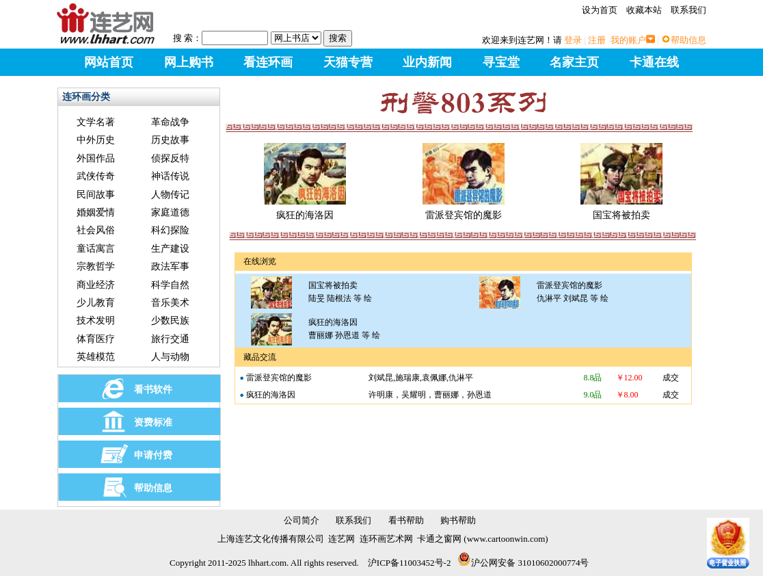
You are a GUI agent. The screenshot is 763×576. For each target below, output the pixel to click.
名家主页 (574, 62)
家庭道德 (170, 212)
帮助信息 (688, 40)
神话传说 (170, 176)
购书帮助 (458, 520)
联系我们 (688, 10)
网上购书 (188, 62)
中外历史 (96, 140)
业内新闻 (427, 62)
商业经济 (96, 285)
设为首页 (599, 10)
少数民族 (170, 320)
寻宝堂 (501, 62)
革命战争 (170, 122)
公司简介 (301, 520)
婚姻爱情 (96, 212)
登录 (573, 40)
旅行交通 (170, 339)
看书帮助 (406, 520)
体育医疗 (96, 339)
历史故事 (170, 140)
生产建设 (170, 249)
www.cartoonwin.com (506, 539)
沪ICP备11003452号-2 (409, 563)
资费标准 (153, 422)
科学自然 (170, 285)
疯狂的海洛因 (305, 210)
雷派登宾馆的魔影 (464, 210)
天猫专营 (348, 62)
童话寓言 (96, 249)
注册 (597, 40)
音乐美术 (170, 303)
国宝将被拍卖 (621, 210)
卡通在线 (654, 62)
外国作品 (96, 158)
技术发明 (96, 320)
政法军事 (170, 266)
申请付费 (153, 455)
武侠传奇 (96, 176)
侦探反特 (170, 158)
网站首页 (108, 62)
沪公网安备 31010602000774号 (523, 563)
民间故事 (96, 194)
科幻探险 (170, 230)
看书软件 (153, 389)
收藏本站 (644, 10)
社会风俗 (96, 230)
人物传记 (170, 194)
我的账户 (628, 40)
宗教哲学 (96, 266)
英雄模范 (96, 357)
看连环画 (268, 62)
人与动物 (170, 357)
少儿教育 (96, 303)
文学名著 (96, 122)
